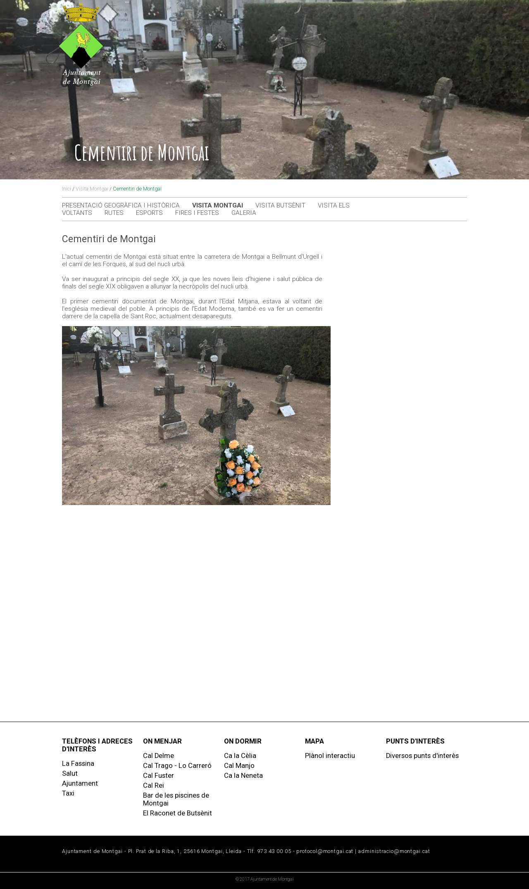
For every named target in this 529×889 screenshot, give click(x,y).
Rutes (114, 213)
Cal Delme (158, 756)
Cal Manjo (239, 766)
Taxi (68, 793)
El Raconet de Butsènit (177, 813)
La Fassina (78, 763)
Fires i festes (197, 213)
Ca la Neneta (243, 775)
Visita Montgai (92, 189)
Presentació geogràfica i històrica (121, 205)
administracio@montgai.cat (394, 851)
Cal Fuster (158, 775)
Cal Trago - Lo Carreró (177, 766)
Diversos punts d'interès (422, 756)
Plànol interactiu (330, 756)
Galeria (243, 213)
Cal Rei (153, 785)
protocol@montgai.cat (324, 851)
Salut (70, 773)
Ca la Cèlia (240, 756)
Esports (149, 213)
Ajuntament (80, 783)
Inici (66, 189)
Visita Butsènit (280, 205)
